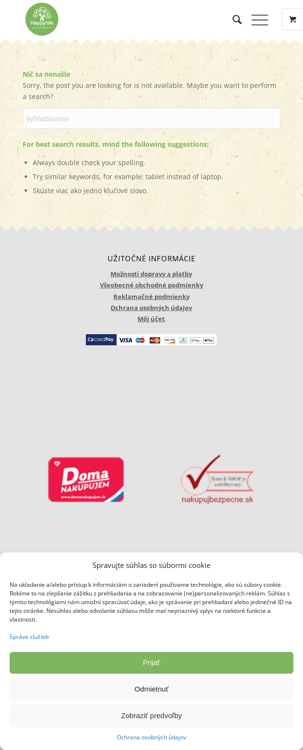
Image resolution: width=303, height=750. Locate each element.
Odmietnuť (152, 689)
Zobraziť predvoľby (151, 715)
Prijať (151, 662)
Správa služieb (29, 637)
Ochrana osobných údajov (151, 737)
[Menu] (255, 19)
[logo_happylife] (126, 19)
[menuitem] (232, 19)
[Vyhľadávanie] (232, 19)
